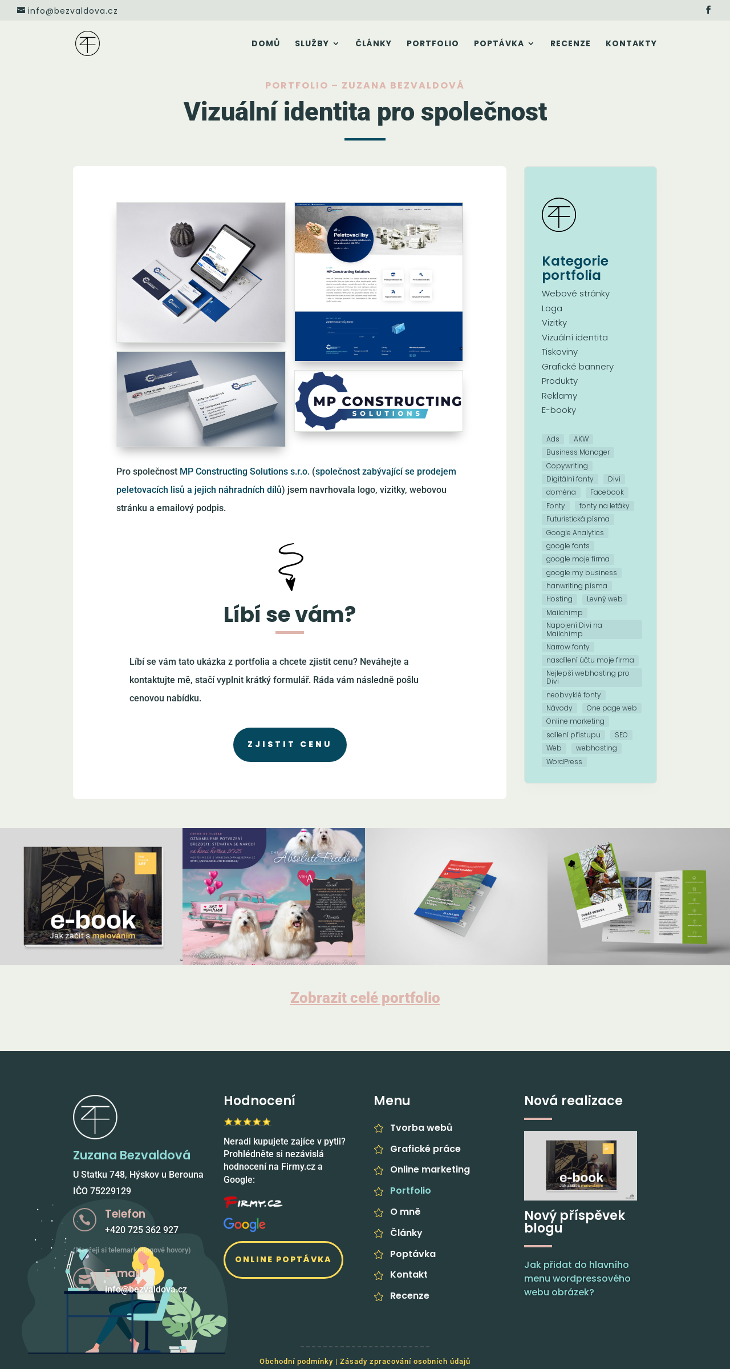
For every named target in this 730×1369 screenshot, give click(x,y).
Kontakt (409, 1274)
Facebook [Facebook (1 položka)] (607, 492)
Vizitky (554, 322)
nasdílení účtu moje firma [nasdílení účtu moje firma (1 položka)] (590, 660)
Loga (552, 308)
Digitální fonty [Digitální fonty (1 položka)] (570, 479)
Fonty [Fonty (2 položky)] (555, 506)
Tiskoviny (560, 352)
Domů (266, 44)
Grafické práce (425, 1148)
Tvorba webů (421, 1127)
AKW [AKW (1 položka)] (581, 439)
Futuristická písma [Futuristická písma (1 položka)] (578, 519)
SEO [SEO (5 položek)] (621, 735)
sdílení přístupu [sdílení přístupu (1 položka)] (573, 735)
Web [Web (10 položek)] (554, 748)
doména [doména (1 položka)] (561, 492)
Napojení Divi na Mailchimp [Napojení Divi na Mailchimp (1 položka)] (574, 629)
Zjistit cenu (290, 744)
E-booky (559, 410)
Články (373, 44)
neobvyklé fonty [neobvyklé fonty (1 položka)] (573, 695)
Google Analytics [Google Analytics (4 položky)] (575, 532)
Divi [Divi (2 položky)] (614, 479)
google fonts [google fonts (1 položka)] (568, 546)
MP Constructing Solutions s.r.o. (245, 471)
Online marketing (430, 1169)
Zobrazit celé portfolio (365, 997)
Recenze (570, 44)
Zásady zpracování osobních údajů (405, 1361)
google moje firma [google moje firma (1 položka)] (578, 559)
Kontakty (631, 44)
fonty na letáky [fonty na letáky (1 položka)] (604, 506)
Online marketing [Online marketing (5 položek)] (575, 721)
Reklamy (559, 396)
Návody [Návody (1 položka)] (559, 708)
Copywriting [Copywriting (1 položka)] (567, 466)
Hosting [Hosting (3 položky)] (559, 599)
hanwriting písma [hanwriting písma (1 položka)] (576, 586)
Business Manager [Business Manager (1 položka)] (578, 452)
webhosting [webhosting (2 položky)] (596, 748)
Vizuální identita (575, 337)
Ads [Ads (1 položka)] (552, 439)
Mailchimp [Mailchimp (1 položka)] (564, 612)
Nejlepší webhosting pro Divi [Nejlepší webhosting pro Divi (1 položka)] (588, 677)
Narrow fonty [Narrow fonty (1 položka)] (568, 647)
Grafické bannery (578, 366)
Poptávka (499, 44)
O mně (405, 1211)
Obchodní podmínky (296, 1361)
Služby (312, 44)
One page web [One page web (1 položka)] (612, 708)
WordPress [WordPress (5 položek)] (564, 761)
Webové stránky (576, 293)
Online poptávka (283, 1259)
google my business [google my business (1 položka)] (581, 572)
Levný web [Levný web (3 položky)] (605, 599)
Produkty (560, 381)
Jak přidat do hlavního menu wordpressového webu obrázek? (577, 1278)
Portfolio (433, 44)
